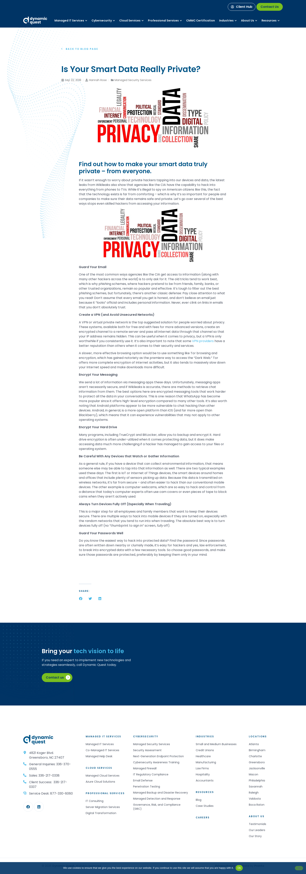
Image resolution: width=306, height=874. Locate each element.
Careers (203, 817)
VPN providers (202, 341)
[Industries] (226, 21)
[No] (299, 868)
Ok (239, 867)
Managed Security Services (133, 80)
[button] (80, 598)
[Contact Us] (269, 7)
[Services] (69, 21)
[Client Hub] (241, 7)
